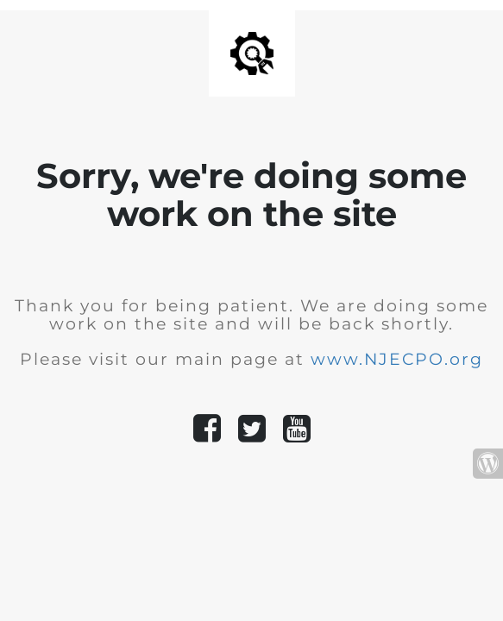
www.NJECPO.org (397, 359)
